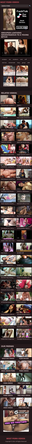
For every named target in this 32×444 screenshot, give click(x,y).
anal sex (4, 62)
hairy (18, 62)
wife (28, 62)
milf (26, 59)
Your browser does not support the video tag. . (16, 48)
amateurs (15, 59)
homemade (12, 62)
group (23, 62)
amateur (4, 59)
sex (10, 59)
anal (21, 59)
